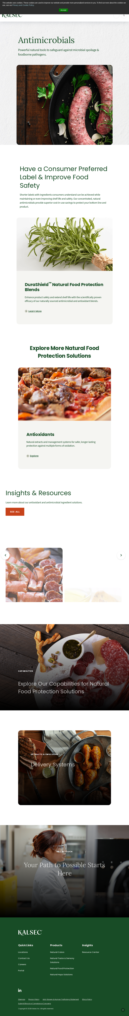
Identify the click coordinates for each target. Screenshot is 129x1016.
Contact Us (24, 958)
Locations (23, 952)
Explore (34, 456)
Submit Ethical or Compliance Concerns (34, 1003)
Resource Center (90, 952)
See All (15, 511)
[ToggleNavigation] (116, 15)
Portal (21, 970)
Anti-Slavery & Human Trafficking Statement (61, 999)
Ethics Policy (87, 999)
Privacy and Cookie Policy (23, 5)
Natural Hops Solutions (61, 974)
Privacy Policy (33, 999)
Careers (22, 964)
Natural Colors (57, 952)
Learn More (35, 311)
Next (121, 555)
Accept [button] (63, 10)
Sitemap (21, 999)
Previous (5, 555)
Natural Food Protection (62, 968)
